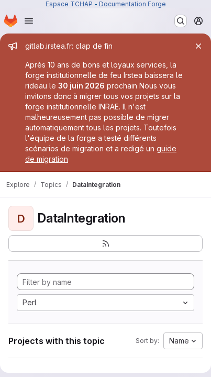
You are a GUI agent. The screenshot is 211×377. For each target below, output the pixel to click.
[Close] (198, 46)
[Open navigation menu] (28, 21)
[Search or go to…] (180, 21)
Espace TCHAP (69, 4)
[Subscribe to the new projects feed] (105, 243)
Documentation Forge (132, 4)
